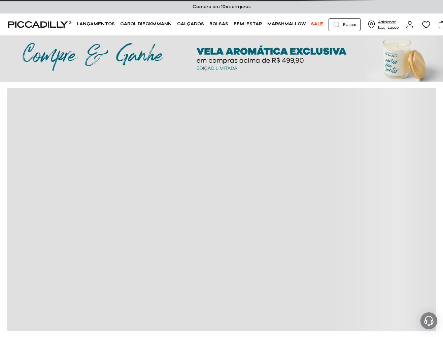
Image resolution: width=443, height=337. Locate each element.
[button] (345, 24)
